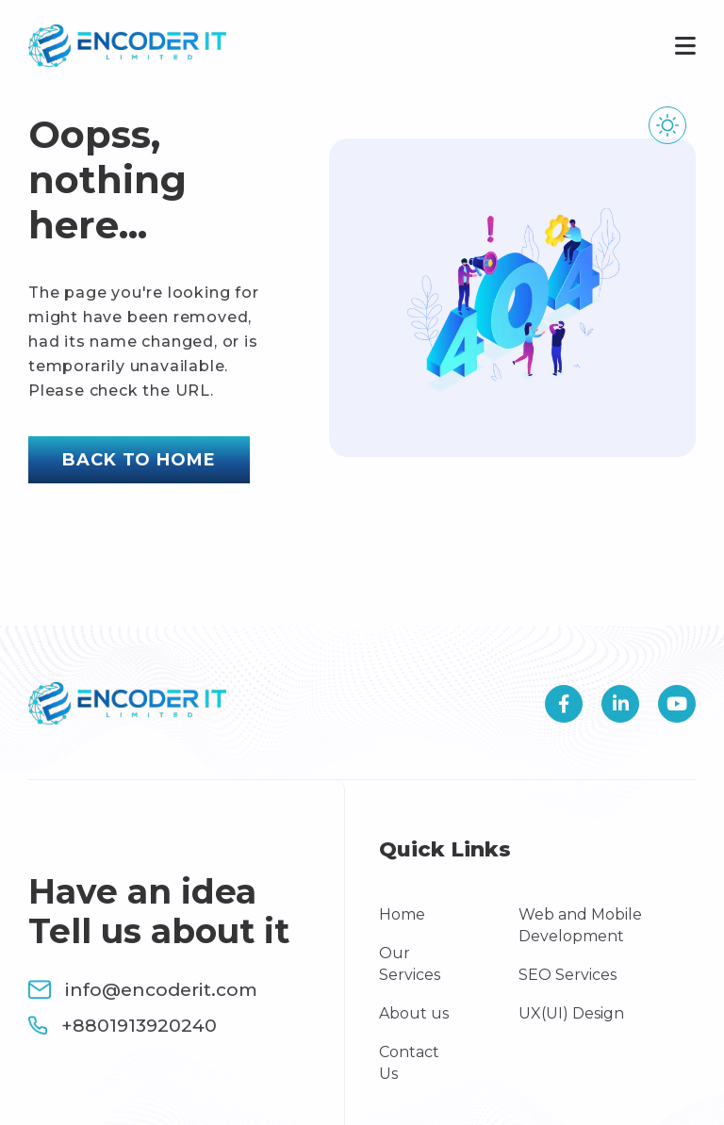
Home (402, 914)
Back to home (139, 459)
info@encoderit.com (142, 990)
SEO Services (567, 975)
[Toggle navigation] (680, 45)
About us (414, 1013)
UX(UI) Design (571, 1013)
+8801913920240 (122, 1025)
